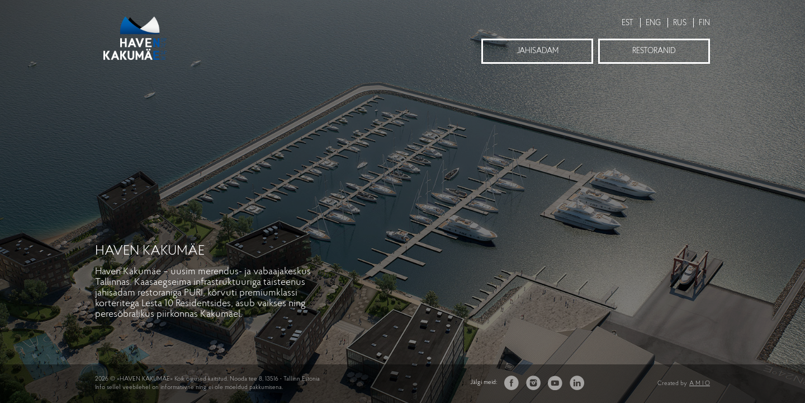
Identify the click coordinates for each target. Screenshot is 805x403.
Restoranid (654, 51)
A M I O (699, 384)
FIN (704, 23)
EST (627, 23)
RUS (679, 23)
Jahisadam (537, 51)
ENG (653, 23)
